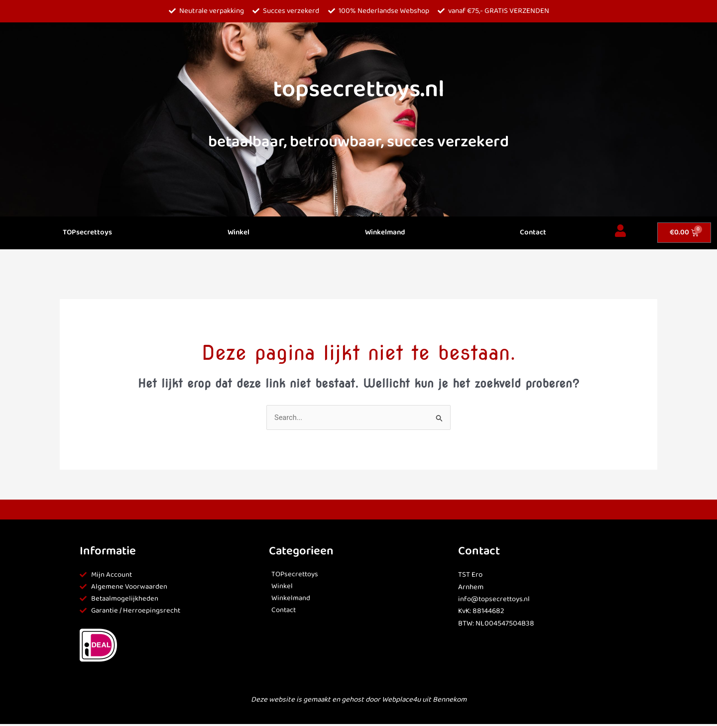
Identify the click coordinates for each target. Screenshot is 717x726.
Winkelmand (385, 232)
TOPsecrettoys (87, 232)
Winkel (238, 232)
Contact (533, 232)
